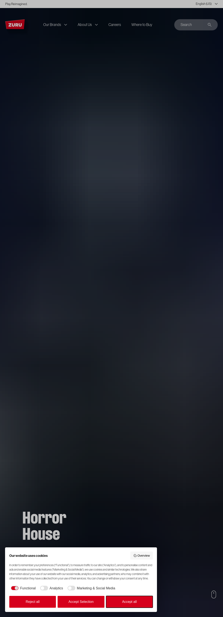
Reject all (33, 601)
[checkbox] (22, 588)
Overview (141, 555)
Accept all (129, 601)
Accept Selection (80, 601)
